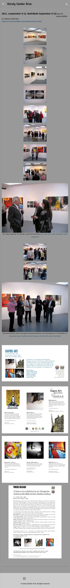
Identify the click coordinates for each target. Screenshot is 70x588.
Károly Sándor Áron (19, 4)
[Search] (66, 4)
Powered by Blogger (35, 578)
